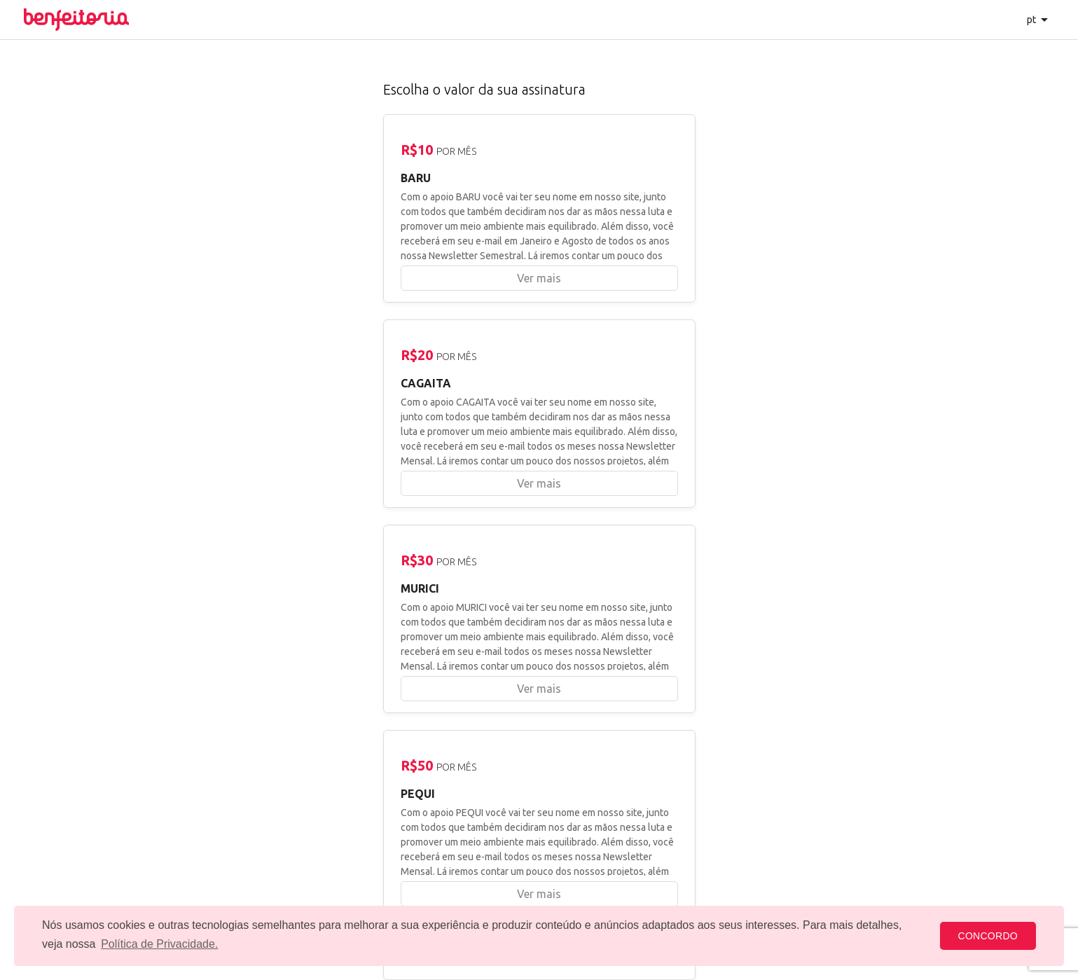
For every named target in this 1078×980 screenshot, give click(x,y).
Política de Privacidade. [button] (159, 944)
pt (1032, 19)
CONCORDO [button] (988, 935)
